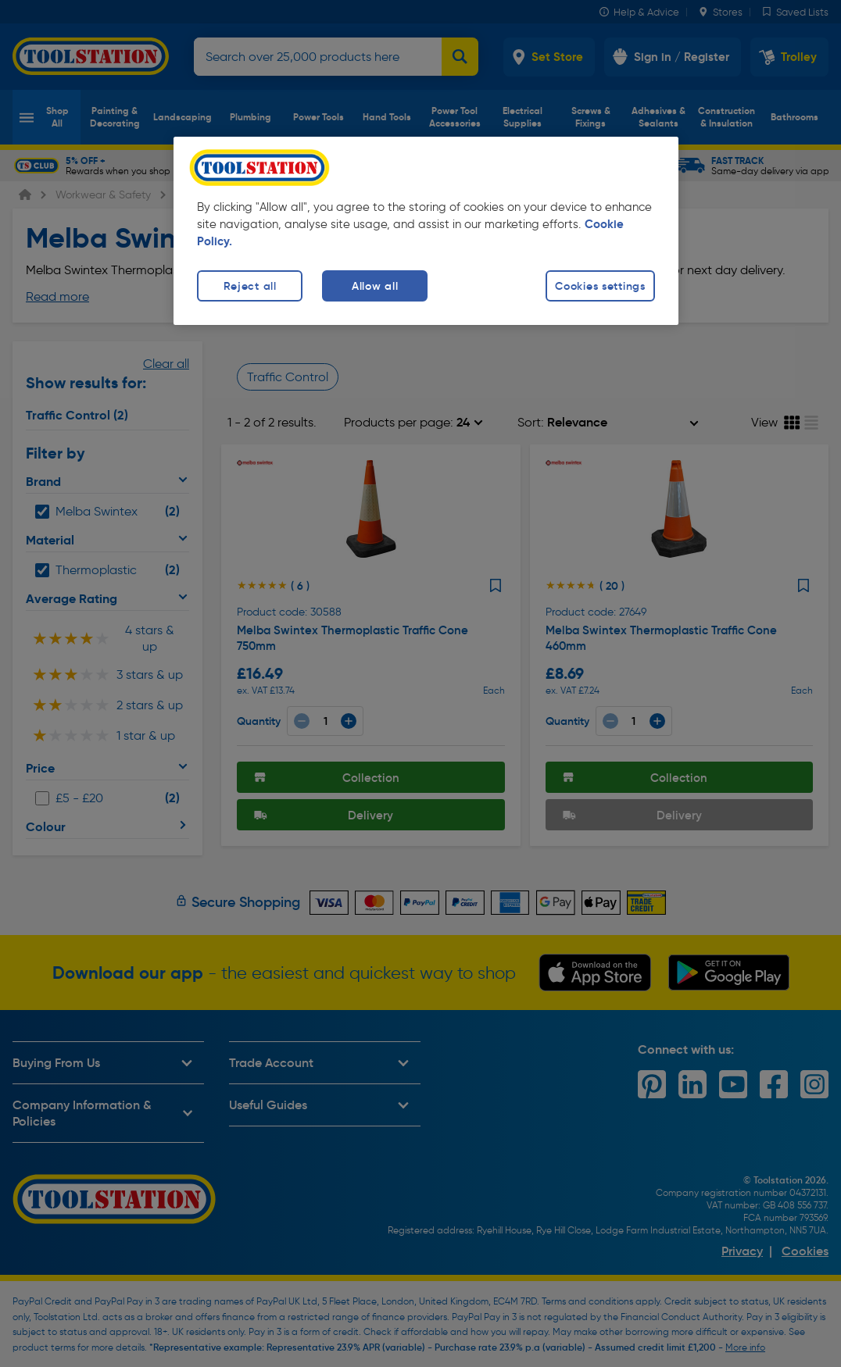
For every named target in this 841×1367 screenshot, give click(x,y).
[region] (426, 231)
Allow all (375, 286)
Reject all (250, 286)
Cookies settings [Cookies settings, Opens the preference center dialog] (600, 286)
